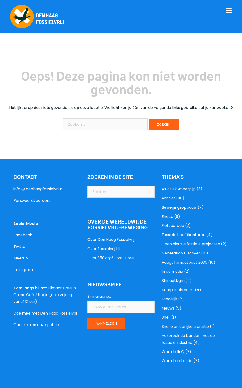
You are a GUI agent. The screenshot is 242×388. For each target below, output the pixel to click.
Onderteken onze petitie (36, 325)
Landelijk (169, 299)
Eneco (167, 216)
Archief (168, 198)
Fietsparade (173, 225)
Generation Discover (181, 253)
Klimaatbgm (173, 280)
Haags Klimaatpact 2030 (184, 262)
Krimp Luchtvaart (178, 290)
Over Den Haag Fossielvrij (110, 239)
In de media (172, 271)
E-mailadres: (99, 296)
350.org (105, 258)
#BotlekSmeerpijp (179, 189)
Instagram (23, 269)
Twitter (20, 246)
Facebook (22, 235)
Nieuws (168, 308)
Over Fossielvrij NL (103, 248)
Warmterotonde (177, 360)
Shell (166, 317)
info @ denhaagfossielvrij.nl (38, 189)
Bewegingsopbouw (179, 207)
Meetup (20, 258)
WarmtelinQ (173, 351)
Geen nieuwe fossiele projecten (191, 244)
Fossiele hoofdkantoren (183, 234)
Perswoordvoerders (31, 200)
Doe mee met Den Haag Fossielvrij (45, 313)
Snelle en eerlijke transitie (185, 326)
